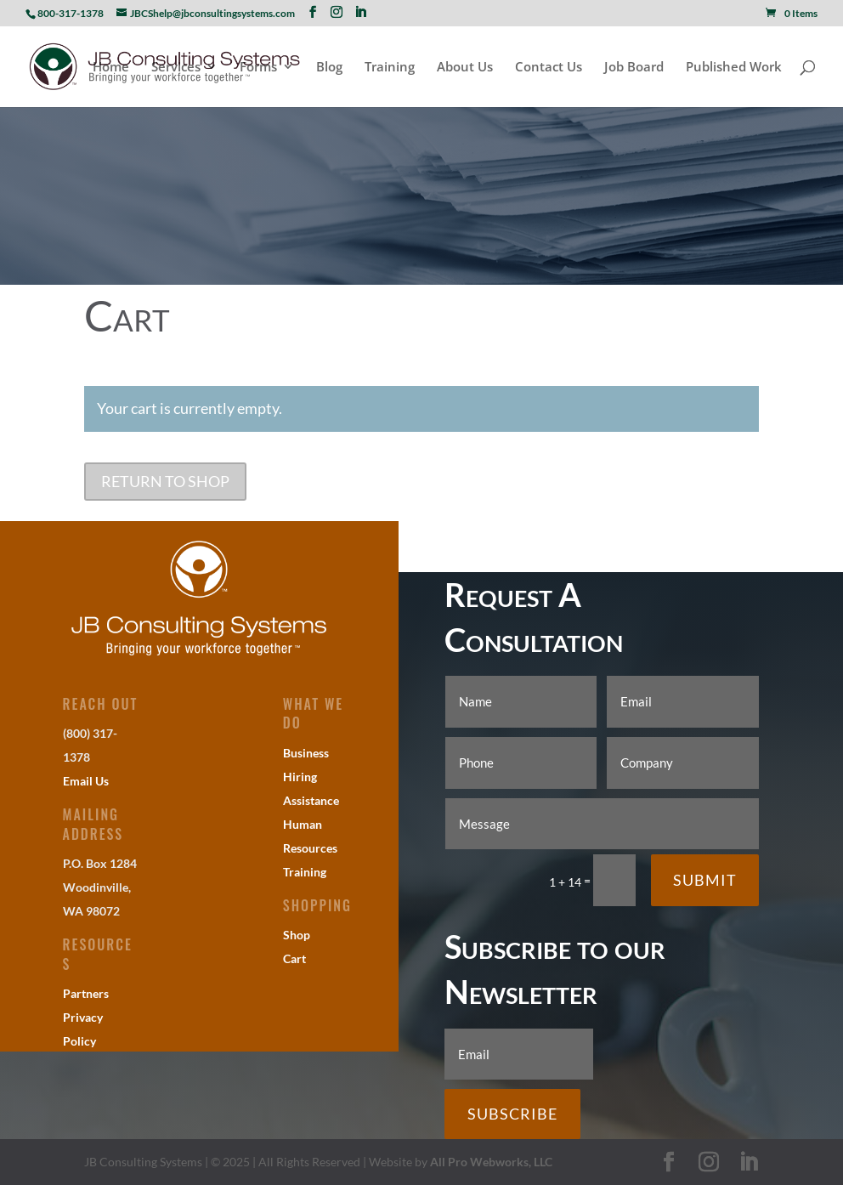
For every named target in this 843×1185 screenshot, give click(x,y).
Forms (258, 67)
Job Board (634, 67)
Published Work (734, 67)
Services (176, 67)
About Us (465, 67)
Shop (296, 934)
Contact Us (548, 67)
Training (390, 67)
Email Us (86, 781)
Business (306, 753)
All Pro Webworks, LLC (491, 1161)
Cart (294, 958)
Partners (86, 993)
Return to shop (165, 481)
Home (111, 67)
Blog (329, 67)
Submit (705, 879)
